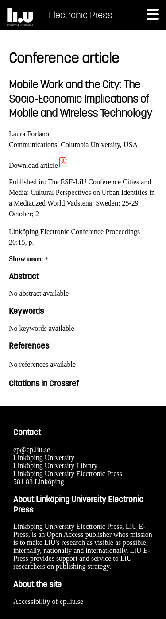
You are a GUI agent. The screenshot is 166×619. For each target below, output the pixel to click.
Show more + (29, 258)
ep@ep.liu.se (31, 449)
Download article (39, 165)
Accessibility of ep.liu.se (48, 601)
